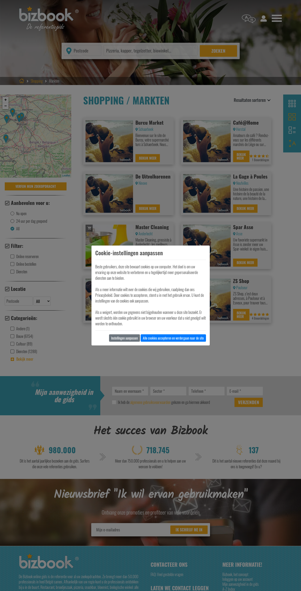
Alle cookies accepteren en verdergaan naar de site (173, 338)
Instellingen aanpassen (124, 338)
